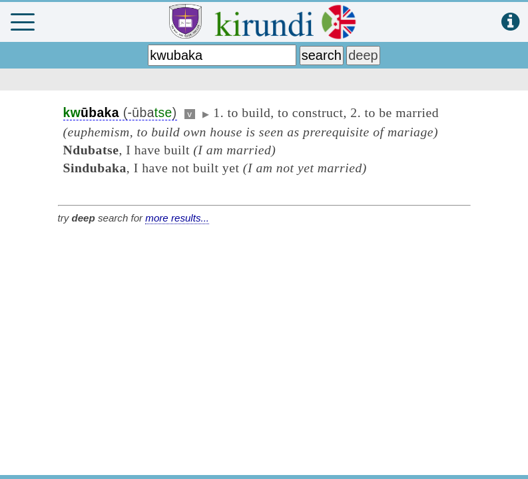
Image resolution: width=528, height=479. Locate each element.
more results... (177, 218)
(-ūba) (120, 113)
